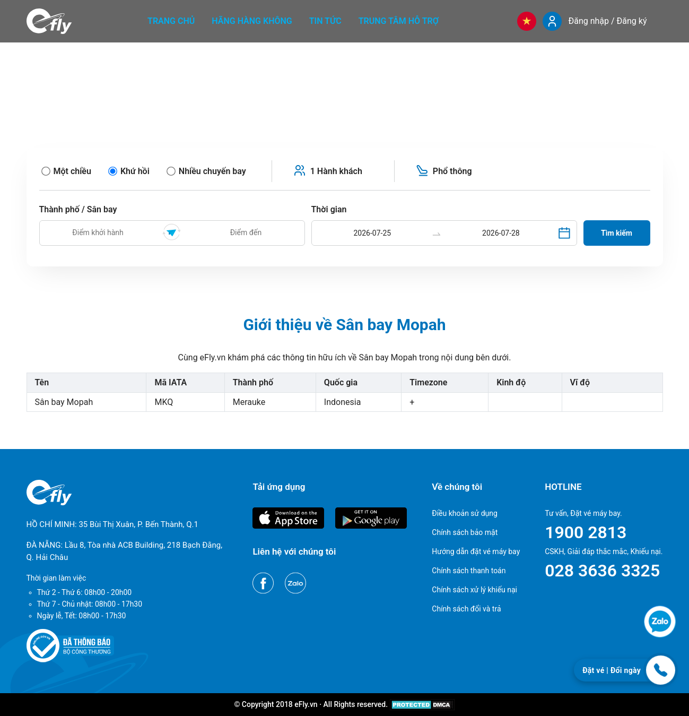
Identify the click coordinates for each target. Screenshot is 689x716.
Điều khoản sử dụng (465, 513)
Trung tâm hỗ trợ (399, 21)
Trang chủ (171, 21)
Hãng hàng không (252, 21)
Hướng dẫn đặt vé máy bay (476, 551)
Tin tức (325, 21)
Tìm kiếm (616, 233)
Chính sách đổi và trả (466, 609)
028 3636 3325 (602, 570)
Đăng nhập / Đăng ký (607, 21)
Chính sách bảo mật (465, 532)
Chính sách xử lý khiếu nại (474, 589)
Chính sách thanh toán (468, 570)
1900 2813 (585, 532)
